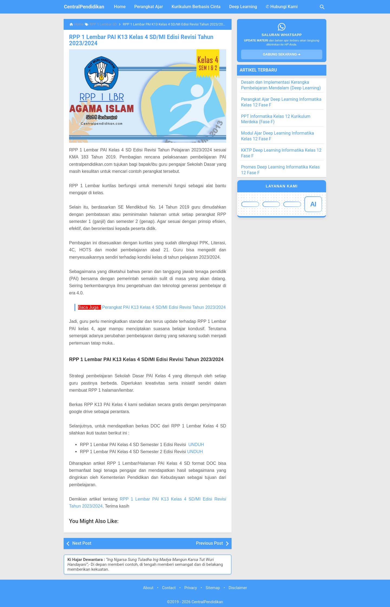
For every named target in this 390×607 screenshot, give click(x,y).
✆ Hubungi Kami (282, 6)
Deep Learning (243, 6)
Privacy (190, 587)
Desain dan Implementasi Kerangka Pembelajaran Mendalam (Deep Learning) (281, 85)
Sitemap (213, 587)
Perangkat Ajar (148, 6)
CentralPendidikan (84, 6)
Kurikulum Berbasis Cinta (196, 6)
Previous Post (209, 542)
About (148, 587)
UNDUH (196, 444)
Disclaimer (238, 587)
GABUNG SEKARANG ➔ (282, 54)
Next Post (81, 542)
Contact (169, 587)
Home (120, 6)
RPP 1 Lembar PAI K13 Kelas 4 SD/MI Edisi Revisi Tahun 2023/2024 (137, 40)
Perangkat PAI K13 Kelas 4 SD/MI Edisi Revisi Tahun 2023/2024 (164, 306)
